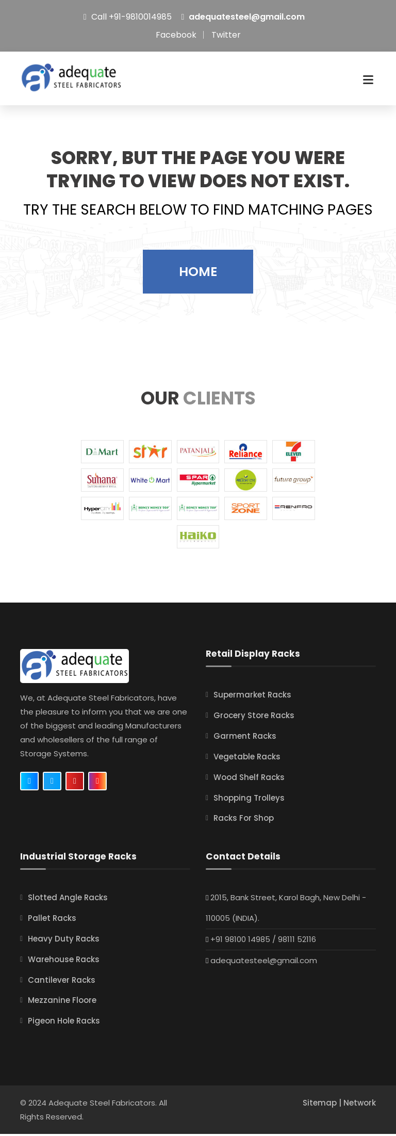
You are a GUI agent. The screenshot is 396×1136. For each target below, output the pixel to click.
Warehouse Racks (64, 962)
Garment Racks (244, 742)
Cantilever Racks (61, 982)
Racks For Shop (243, 823)
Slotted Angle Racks (68, 902)
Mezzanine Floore (62, 1003)
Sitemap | (323, 1104)
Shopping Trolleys (249, 802)
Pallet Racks (52, 922)
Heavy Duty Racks (64, 942)
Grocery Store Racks (253, 722)
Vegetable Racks (246, 762)
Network (359, 1104)
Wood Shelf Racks (249, 782)
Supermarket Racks (252, 701)
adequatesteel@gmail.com (247, 17)
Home (198, 278)
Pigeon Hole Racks (64, 1023)
